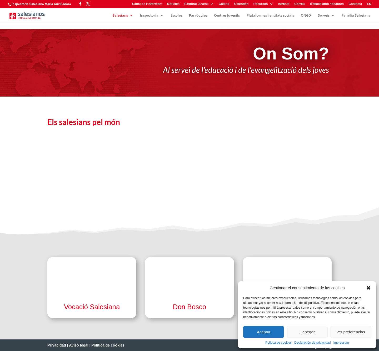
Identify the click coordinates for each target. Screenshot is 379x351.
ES (369, 4)
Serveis (324, 15)
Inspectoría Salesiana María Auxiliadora (41, 4)
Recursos (260, 4)
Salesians (120, 15)
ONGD (306, 15)
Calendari (241, 4)
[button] (368, 287)
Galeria (224, 4)
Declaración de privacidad (312, 342)
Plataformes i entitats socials (270, 15)
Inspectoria (149, 15)
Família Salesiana (356, 15)
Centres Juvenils (227, 15)
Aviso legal (78, 345)
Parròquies (198, 15)
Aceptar (264, 332)
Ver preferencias (350, 332)
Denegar (307, 332)
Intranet (284, 4)
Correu (299, 4)
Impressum (341, 342)
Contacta (355, 4)
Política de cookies (278, 342)
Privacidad (56, 345)
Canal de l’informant (147, 4)
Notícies (173, 4)
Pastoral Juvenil (196, 4)
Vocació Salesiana (92, 307)
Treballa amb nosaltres (327, 4)
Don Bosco (189, 307)
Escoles (176, 15)
